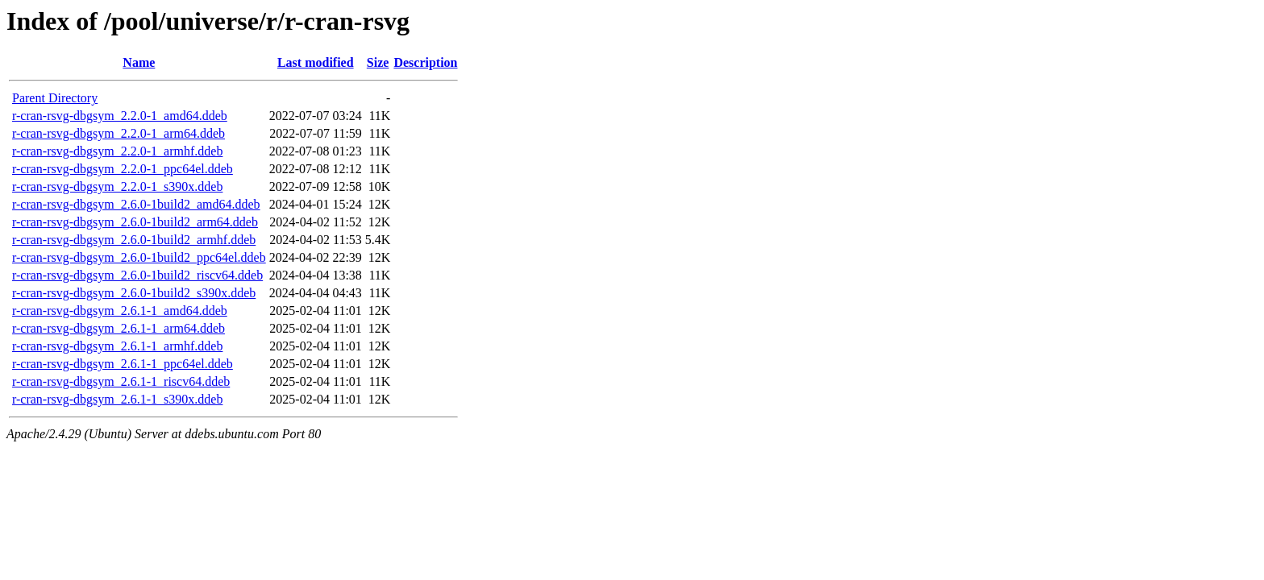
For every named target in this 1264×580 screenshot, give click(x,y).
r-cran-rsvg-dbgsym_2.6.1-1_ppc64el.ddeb (122, 364)
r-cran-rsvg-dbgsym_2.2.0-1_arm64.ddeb (118, 133)
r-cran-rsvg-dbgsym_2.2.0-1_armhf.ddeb (117, 151)
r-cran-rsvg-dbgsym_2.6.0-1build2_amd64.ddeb (136, 204)
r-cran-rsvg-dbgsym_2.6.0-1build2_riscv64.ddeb (137, 275)
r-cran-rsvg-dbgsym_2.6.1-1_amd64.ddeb (119, 310)
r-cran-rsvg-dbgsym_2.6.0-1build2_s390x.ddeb (134, 293)
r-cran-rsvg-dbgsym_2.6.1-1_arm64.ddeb (118, 328)
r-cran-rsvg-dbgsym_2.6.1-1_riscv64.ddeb (121, 381)
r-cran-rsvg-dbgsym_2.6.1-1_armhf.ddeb (117, 346)
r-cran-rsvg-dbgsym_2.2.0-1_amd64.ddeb (119, 115)
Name (139, 62)
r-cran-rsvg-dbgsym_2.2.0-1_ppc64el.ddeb (122, 169)
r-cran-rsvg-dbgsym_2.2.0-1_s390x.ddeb (117, 186)
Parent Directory (55, 98)
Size (378, 62)
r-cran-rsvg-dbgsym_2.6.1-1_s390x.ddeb (117, 399)
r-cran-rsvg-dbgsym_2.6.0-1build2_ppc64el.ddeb (139, 257)
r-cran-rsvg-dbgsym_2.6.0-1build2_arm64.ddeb (135, 222)
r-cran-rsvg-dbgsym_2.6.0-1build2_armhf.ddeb (134, 239)
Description (425, 62)
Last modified (315, 62)
